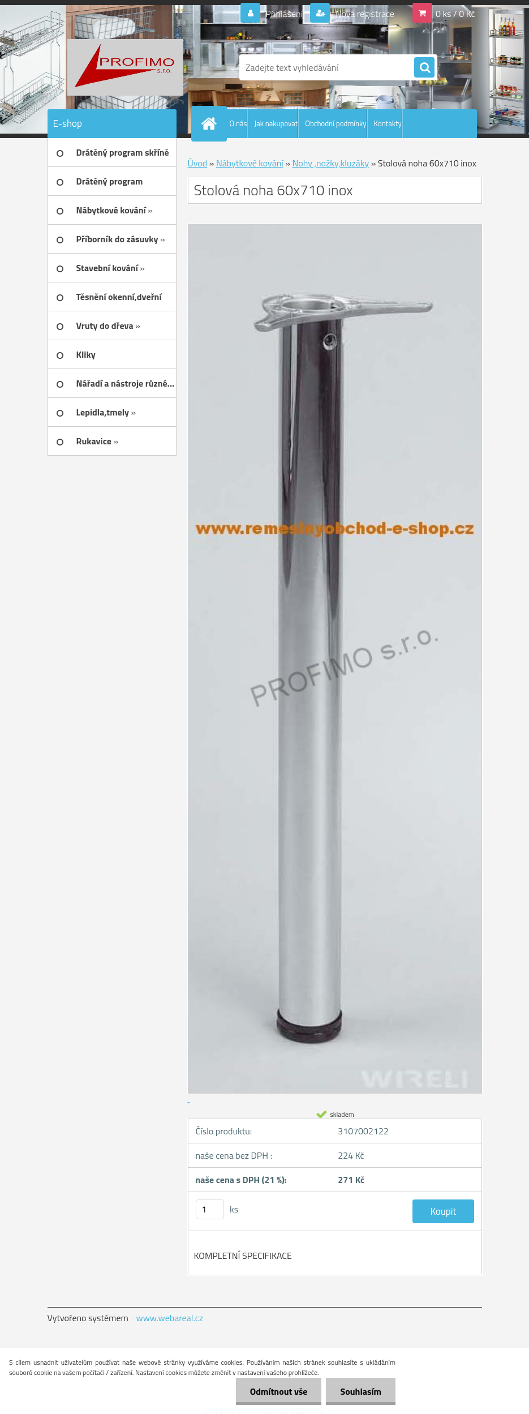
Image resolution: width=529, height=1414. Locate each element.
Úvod (198, 163)
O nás (238, 123)
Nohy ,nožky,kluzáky (330, 163)
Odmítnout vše (279, 1391)
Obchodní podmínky (335, 123)
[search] (424, 68)
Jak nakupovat (276, 123)
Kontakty (388, 123)
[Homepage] (211, 123)
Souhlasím (360, 1391)
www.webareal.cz (169, 1318)
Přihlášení (284, 13)
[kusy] (210, 1209)
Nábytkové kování (249, 163)
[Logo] (125, 67)
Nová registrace (363, 13)
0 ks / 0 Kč (455, 13)
